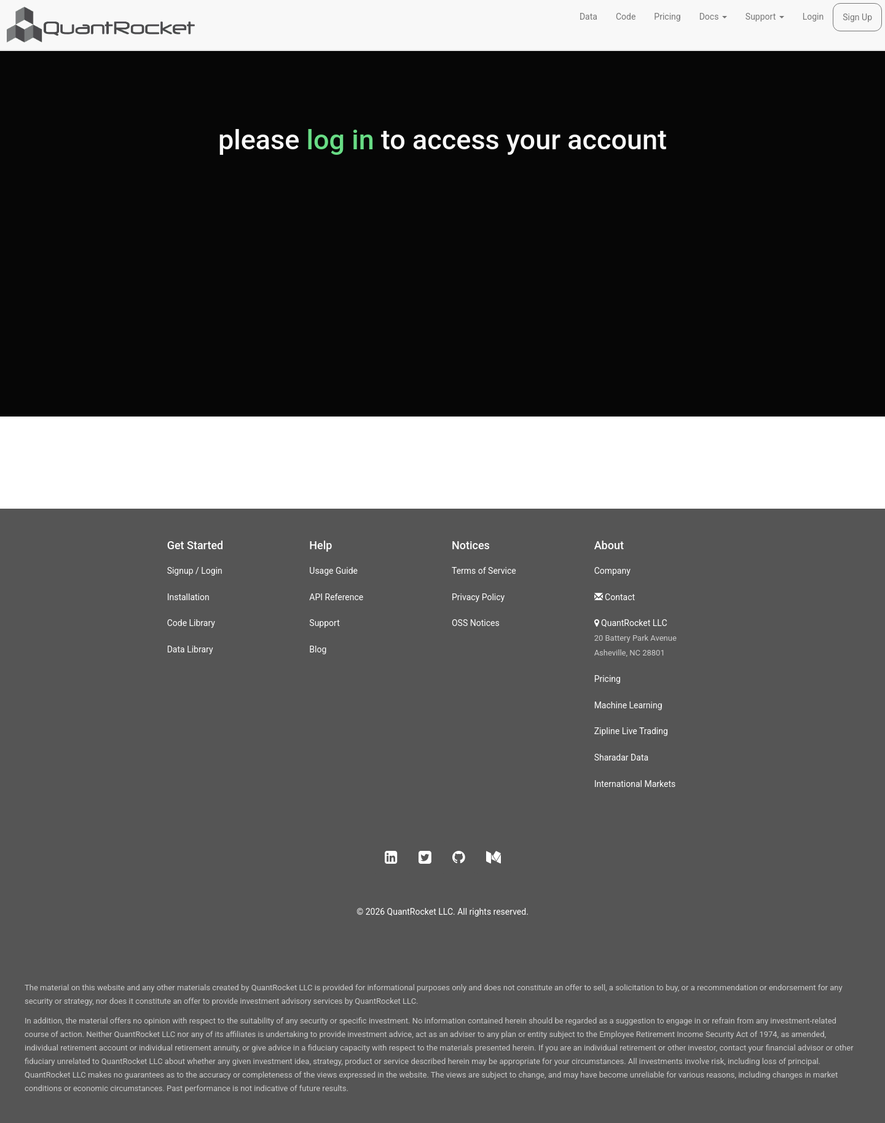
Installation (188, 597)
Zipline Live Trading (631, 731)
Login (813, 17)
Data (588, 17)
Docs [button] (713, 17)
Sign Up (857, 17)
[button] (391, 857)
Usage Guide (333, 571)
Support (324, 623)
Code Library (191, 623)
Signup (180, 571)
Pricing (667, 17)
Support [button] (764, 17)
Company (612, 571)
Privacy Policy (478, 597)
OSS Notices (476, 623)
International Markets (635, 784)
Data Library (190, 649)
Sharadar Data (621, 757)
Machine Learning (628, 705)
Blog (317, 649)
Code (625, 17)
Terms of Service (484, 571)
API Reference (336, 597)
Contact (620, 597)
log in (340, 139)
